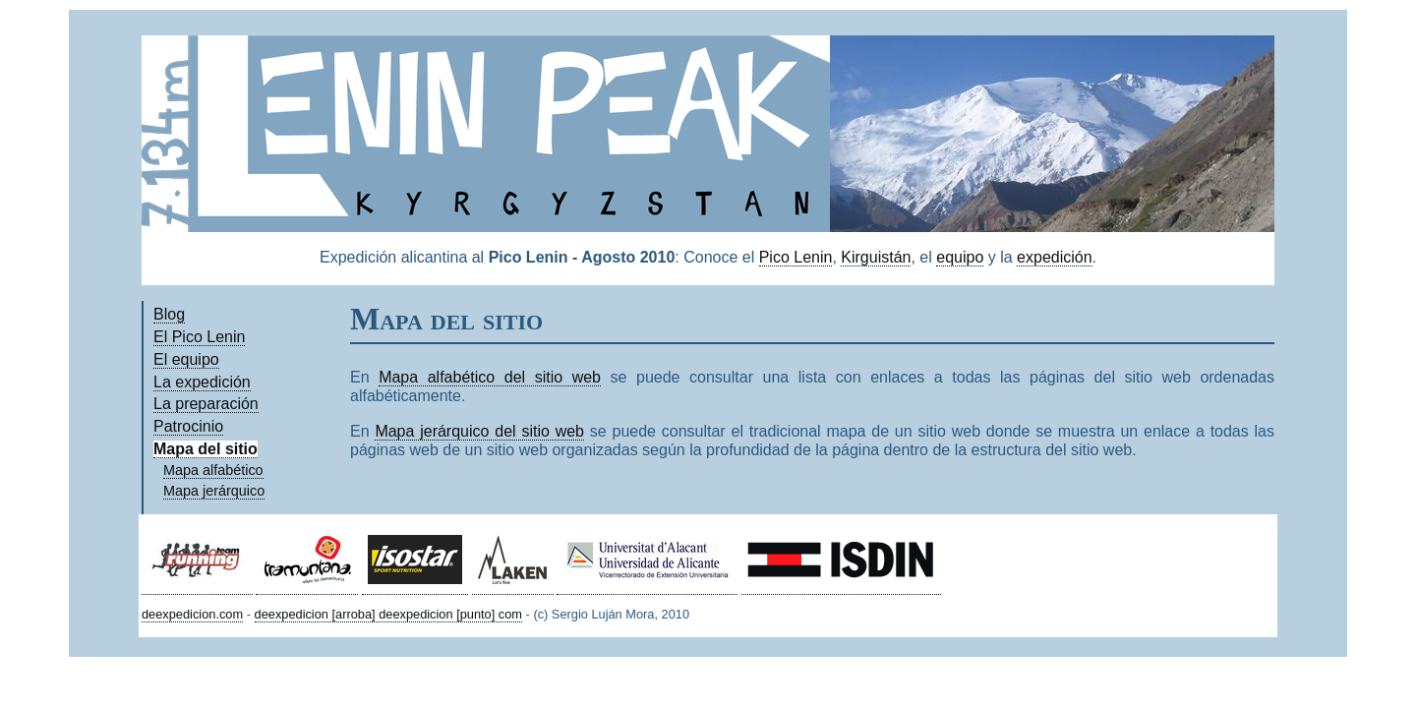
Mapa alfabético (213, 470)
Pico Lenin (796, 257)
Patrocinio (188, 426)
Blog (169, 314)
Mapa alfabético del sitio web (490, 377)
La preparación (206, 403)
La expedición (202, 382)
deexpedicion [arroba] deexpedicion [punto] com (388, 614)
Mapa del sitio (205, 449)
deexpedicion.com (192, 614)
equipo (959, 257)
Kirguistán (876, 257)
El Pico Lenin (199, 336)
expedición (1054, 257)
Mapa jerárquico (214, 491)
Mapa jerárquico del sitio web (479, 431)
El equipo (186, 359)
